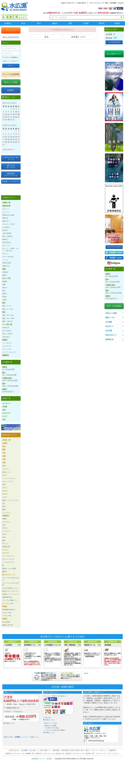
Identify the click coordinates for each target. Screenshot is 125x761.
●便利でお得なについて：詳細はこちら (21, 737)
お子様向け (6, 227)
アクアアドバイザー (114, 247)
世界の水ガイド (111, 335)
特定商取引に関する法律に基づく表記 (75, 750)
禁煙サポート (6, 221)
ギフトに (5, 254)
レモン (4, 497)
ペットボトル (6, 343)
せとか (4, 494)
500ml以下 (5, 327)
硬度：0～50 (6, 306)
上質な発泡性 (6, 233)
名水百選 (108, 331)
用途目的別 (6, 206)
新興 (3, 509)
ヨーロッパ (6, 403)
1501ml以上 (6, 337)
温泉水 (4, 297)
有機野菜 (5, 516)
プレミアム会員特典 (11, 74)
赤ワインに (6, 245)
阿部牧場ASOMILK (8, 609)
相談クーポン (110, 317)
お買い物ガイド (83, 3)
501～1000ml (6, 331)
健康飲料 (5, 355)
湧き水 (4, 287)
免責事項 (112, 750)
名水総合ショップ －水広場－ (43, 759)
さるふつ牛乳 (6, 613)
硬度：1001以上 (7, 321)
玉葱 (3, 525)
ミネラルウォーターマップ (11, 158)
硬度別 (101, 23)
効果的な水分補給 (8, 215)
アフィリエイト (113, 753)
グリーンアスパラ (8, 556)
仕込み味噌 (6, 622)
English (121, 3)
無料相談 (56, 750)
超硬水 (8, 390)
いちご (4, 487)
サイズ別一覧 (7, 324)
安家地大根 (6, 546)
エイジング (6, 212)
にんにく (5, 550)
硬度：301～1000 (8, 318)
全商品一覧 (6, 202)
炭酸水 (55, 23)
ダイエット (6, 209)
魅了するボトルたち (11, 166)
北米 (4, 410)
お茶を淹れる (6, 242)
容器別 (4, 340)
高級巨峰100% (7, 597)
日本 (4, 419)
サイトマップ (101, 753)
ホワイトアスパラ (8, 559)
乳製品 (4, 606)
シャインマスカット (9, 478)
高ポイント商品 (10, 82)
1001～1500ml (7, 334)
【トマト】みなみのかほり (10, 579)
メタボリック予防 (8, 224)
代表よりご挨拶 (111, 313)
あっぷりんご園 (7, 603)
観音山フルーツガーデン (10, 591)
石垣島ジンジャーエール (10, 594)
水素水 (4, 300)
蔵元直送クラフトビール (10, 174)
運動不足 (5, 218)
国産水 (4, 275)
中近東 (4, 407)
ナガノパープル (7, 481)
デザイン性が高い (8, 257)
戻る (46, 37)
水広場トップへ (78, 37)
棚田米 (4, 571)
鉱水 (3, 290)
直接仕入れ (6, 266)
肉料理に (5, 239)
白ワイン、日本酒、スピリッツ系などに (10, 249)
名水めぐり (109, 326)
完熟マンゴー (6, 472)
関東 (4, 450)
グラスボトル (6, 346)
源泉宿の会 (109, 339)
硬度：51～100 (7, 309)
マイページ (11, 30)
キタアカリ (6, 522)
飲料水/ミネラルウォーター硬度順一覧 (20, 753)
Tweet (86, 673)
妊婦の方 (5, 230)
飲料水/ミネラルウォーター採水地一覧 (50, 753)
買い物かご (34, 750)
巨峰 (3, 484)
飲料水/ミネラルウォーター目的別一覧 (80, 753)
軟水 (23, 23)
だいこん (5, 543)
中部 (4, 453)
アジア (4, 416)
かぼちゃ (5, 528)
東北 (4, 446)
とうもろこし (6, 531)
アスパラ (5, 553)
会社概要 (113, 3)
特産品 (4, 619)
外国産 (86, 23)
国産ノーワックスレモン (10, 500)
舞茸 (3, 540)
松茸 (3, 537)
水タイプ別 (6, 278)
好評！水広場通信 (114, 306)
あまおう (5, 491)
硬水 (39, 23)
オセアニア (6, 413)
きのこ (4, 534)
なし (4, 503)
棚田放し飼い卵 (7, 625)
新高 (3, 506)
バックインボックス (9, 352)
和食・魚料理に (7, 236)
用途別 (117, 23)
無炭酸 (4, 281)
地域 (4, 269)
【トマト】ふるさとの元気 (10, 584)
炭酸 (3, 284)
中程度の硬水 (9, 379)
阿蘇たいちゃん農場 (9, 568)
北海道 (4, 443)
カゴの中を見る (11, 37)
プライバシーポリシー (99, 750)
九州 (4, 466)
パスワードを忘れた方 (11, 61)
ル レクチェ (6, 512)
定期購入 (8, 23)
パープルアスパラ (8, 562)
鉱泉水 (4, 293)
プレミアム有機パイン (9, 600)
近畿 (4, 456)
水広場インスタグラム (11, 181)
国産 (70, 23)
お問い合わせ (14, 750)
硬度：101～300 (7, 315)
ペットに (5, 260)
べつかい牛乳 (6, 616)
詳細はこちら (9, 723)
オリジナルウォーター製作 (99, 3)
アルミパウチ (6, 349)
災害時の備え (6, 263)
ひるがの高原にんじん (9, 588)
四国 (4, 462)
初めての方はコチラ (68, 3)
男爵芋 (4, 519)
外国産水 (5, 272)
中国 (4, 459)
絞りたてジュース (8, 575)
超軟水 (8, 368)
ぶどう (4, 475)
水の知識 (108, 322)
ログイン (11, 66)
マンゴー (5, 469)
